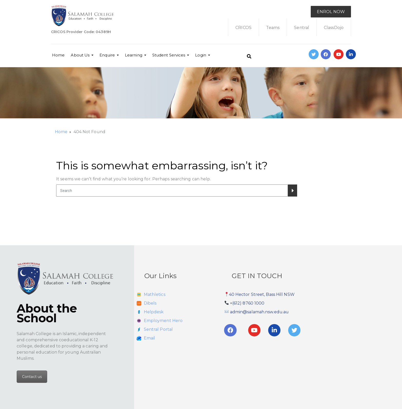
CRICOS (243, 27)
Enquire (107, 55)
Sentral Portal (158, 329)
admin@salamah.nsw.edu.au (259, 311)
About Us (80, 55)
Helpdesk (154, 311)
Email (149, 338)
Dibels (150, 303)
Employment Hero (163, 320)
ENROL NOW (331, 11)
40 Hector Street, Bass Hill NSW (262, 294)
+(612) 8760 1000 (247, 303)
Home (58, 55)
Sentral (301, 27)
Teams (273, 27)
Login (200, 55)
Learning (133, 55)
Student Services (168, 55)
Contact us (32, 376)
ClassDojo (334, 27)
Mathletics (154, 294)
